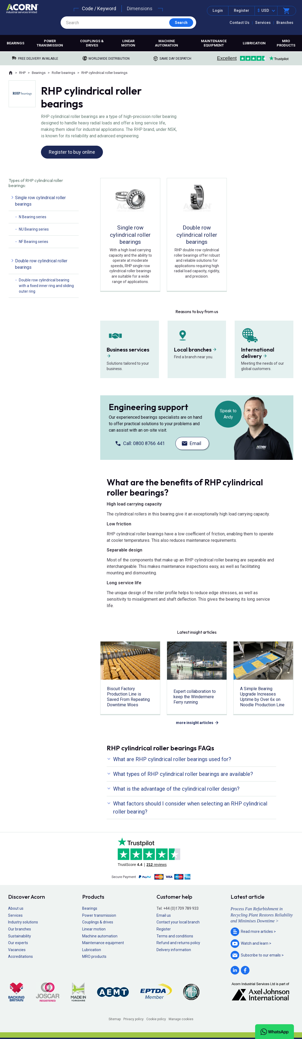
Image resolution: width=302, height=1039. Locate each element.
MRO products (286, 43)
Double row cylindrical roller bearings (41, 264)
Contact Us (239, 22)
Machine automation (166, 43)
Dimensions (139, 8)
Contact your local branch (178, 922)
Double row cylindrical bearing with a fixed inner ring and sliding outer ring (46, 285)
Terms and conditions (175, 936)
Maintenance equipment (214, 43)
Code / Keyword (99, 8)
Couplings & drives (92, 43)
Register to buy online (72, 152)
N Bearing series (32, 217)
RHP (22, 73)
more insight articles (194, 723)
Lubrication (254, 43)
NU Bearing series (34, 229)
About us (15, 908)
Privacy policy (133, 1019)
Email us (164, 915)
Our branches (19, 929)
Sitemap (115, 1019)
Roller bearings (63, 73)
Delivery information (174, 950)
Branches (284, 22)
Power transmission (50, 43)
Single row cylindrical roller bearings (40, 201)
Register (241, 10)
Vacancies (17, 950)
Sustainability (19, 936)
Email (195, 443)
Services (263, 22)
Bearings (15, 43)
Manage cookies (181, 1019)
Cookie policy (156, 1019)
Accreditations (20, 956)
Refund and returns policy (178, 943)
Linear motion (128, 43)
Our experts (18, 943)
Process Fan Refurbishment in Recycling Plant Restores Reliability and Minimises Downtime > (262, 915)
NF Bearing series (33, 241)
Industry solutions (23, 922)
